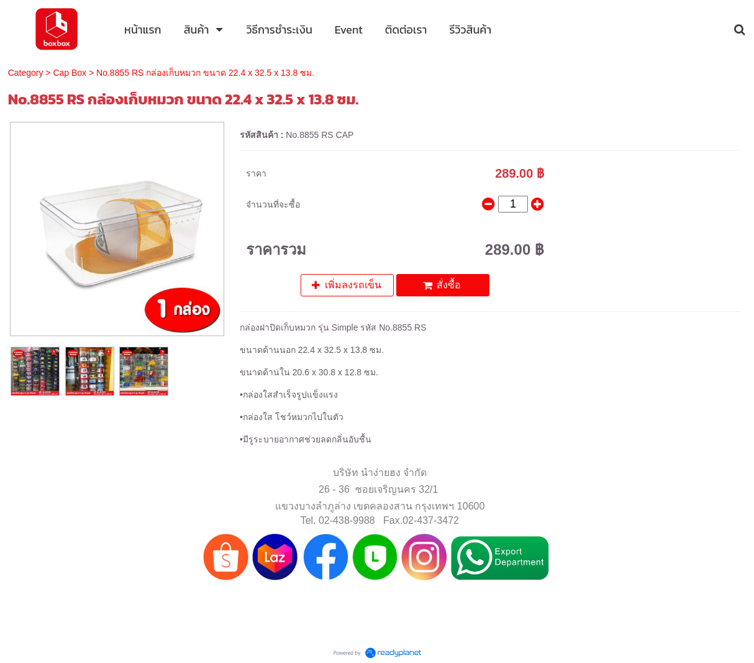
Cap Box (69, 73)
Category (25, 73)
